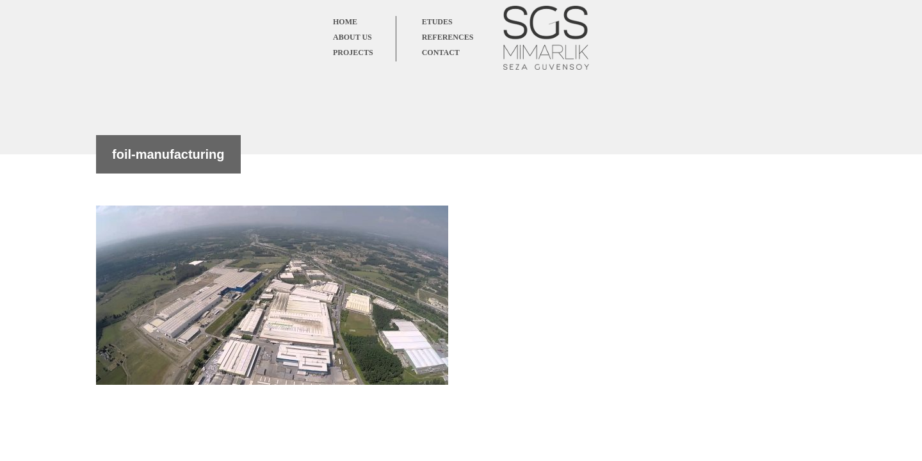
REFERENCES (448, 37)
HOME (345, 21)
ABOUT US (352, 37)
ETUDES (437, 21)
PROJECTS (353, 52)
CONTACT (441, 52)
